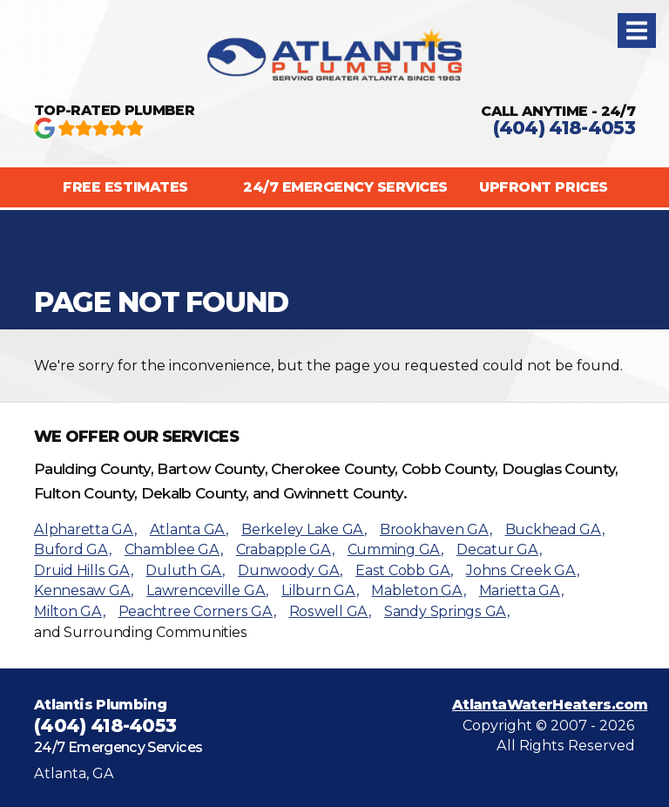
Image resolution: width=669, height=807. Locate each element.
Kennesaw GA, (83, 590)
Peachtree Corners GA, (197, 611)
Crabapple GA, (285, 549)
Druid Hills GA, (83, 570)
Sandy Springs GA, (447, 611)
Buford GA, (73, 549)
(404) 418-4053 (564, 128)
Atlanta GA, (189, 529)
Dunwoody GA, (290, 570)
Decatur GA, (498, 549)
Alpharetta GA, (85, 529)
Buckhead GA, (555, 529)
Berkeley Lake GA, (304, 529)
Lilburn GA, (319, 590)
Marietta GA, (521, 590)
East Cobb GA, (404, 570)
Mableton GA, (418, 590)
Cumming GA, (395, 549)
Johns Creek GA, (522, 570)
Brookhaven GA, (436, 529)
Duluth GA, (185, 570)
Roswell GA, (330, 611)
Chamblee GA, (174, 549)
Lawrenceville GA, (207, 590)
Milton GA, (69, 611)
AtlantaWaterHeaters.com (549, 704)
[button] (637, 30)
